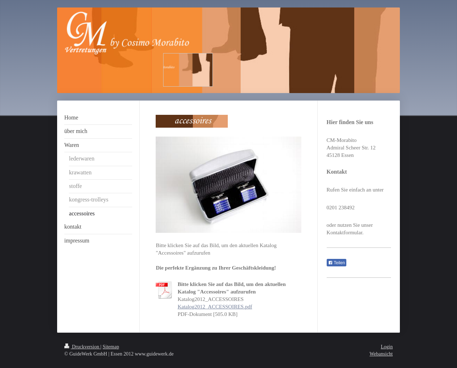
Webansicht (381, 354)
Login (387, 346)
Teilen (336, 262)
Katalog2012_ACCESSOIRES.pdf (214, 307)
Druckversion (82, 346)
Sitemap (111, 346)
